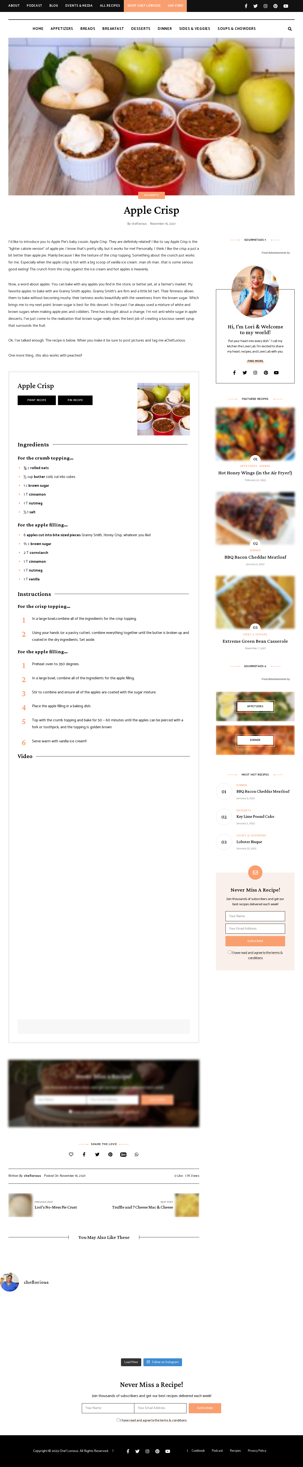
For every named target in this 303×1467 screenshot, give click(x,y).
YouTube (285, 6)
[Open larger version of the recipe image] (163, 409)
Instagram (268, 6)
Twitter (258, 6)
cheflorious (139, 223)
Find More (255, 361)
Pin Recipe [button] (75, 400)
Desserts (151, 195)
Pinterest (278, 6)
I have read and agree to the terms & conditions (106, 1112)
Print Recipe (36, 400)
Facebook (249, 6)
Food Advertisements (274, 252)
